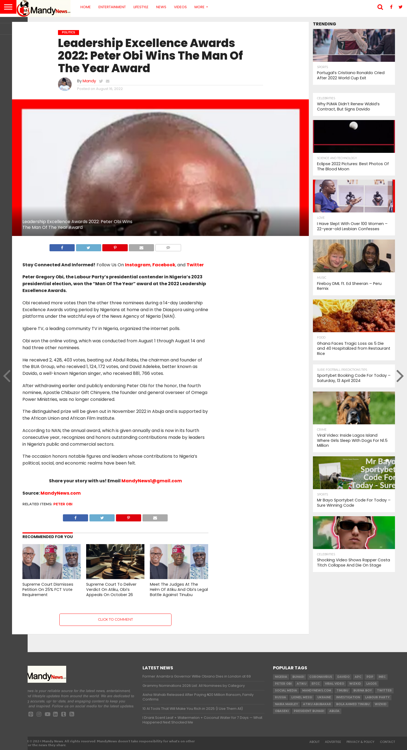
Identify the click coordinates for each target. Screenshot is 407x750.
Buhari (298, 677)
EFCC (316, 683)
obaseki (282, 711)
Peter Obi (62, 504)
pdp (370, 677)
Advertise (333, 742)
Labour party (377, 697)
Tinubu (342, 690)
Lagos (371, 683)
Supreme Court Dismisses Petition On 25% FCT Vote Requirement (47, 589)
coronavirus (320, 677)
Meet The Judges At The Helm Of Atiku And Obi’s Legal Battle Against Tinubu (179, 589)
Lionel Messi (301, 697)
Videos (180, 7)
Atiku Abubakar (317, 704)
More (199, 7)
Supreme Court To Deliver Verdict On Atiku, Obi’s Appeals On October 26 (111, 589)
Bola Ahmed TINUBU (353, 704)
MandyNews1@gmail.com (151, 481)
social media (286, 690)
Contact (387, 742)
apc (358, 677)
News (161, 7)
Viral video (334, 683)
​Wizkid (355, 683)
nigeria (281, 677)
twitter (384, 690)
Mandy (89, 81)
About (314, 742)
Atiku (301, 683)
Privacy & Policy (360, 742)
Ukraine (324, 697)
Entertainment (112, 7)
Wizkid (380, 704)
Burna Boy (362, 690)
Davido (343, 677)
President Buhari (309, 711)
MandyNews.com (60, 493)
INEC (382, 677)
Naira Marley (286, 704)
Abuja (334, 711)
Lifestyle (141, 7)
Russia (280, 697)
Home (85, 7)
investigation (348, 697)
